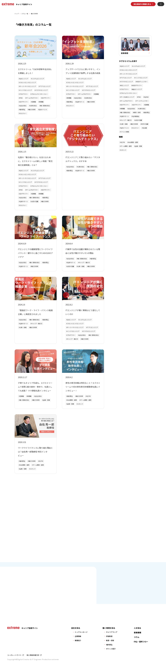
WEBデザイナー (137, 86)
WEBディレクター (141, 82)
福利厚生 (22, 109)
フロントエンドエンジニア (28, 82)
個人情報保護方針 (33, 655)
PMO (21, 98)
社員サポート (80, 102)
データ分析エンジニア (127, 98)
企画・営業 (46, 400)
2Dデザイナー (24, 102)
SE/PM (88, 396)
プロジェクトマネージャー (39, 94)
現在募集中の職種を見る (142, 4)
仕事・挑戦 (80, 266)
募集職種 (137, 632)
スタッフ (80, 404)
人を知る (137, 628)
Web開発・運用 (72, 400)
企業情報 (78, 636)
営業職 (34, 102)
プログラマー (24, 94)
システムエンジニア (38, 79)
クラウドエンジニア (41, 90)
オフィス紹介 (111, 649)
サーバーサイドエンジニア (28, 86)
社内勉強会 (135, 117)
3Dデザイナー (46, 98)
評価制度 (109, 636)
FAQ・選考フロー (141, 641)
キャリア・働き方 (84, 262)
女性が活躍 (34, 201)
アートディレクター (142, 101)
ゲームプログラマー (32, 98)
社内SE (146, 98)
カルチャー (23, 113)
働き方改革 (32, 109)
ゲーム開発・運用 (85, 400)
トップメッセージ (81, 632)
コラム (136, 637)
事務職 (41, 102)
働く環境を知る (45, 106)
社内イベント (43, 109)
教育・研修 (137, 113)
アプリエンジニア (45, 86)
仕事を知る (33, 106)
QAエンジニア (24, 79)
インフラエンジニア (26, 90)
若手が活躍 (144, 125)
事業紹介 (78, 640)
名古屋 (145, 128)
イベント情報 (125, 132)
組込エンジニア (137, 90)
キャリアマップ (111, 632)
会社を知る (23, 106)
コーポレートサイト (14, 655)
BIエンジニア (125, 86)
